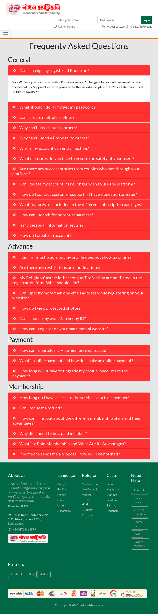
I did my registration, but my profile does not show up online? (71, 257)
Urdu (60, 505)
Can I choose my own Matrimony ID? (49, 318)
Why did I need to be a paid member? (49, 433)
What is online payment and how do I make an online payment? (72, 360)
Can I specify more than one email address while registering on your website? (78, 295)
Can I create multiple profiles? (43, 117)
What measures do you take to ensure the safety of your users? (73, 158)
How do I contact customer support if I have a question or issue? (74, 194)
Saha (110, 484)
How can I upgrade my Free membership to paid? (60, 350)
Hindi (60, 500)
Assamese (64, 510)
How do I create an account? (41, 235)
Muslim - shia (90, 489)
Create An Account (141, 26)
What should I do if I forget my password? (53, 106)
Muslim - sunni (91, 484)
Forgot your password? (115, 26)
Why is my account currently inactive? (50, 148)
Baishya (111, 505)
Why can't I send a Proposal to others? (50, 137)
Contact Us (138, 524)
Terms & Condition (140, 512)
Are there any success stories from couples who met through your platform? (76, 171)
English (62, 489)
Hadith (44, 574)
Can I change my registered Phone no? (50, 70)
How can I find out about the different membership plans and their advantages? (76, 420)
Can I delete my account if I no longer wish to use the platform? (73, 183)
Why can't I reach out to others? (44, 127)
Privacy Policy (138, 500)
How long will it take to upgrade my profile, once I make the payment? (70, 373)
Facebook (17, 574)
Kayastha (113, 489)
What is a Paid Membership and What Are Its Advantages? (69, 443)
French (61, 494)
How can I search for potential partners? (52, 214)
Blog (31, 574)
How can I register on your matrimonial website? (60, 328)
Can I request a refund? (37, 407)
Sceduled (112, 500)
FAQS (137, 533)
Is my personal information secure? (47, 224)
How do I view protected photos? (46, 308)
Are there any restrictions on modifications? (56, 267)
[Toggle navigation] (5, 34)
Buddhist (88, 509)
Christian (88, 515)
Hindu (85, 504)
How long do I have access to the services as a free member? (70, 397)
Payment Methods (139, 544)
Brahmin (112, 494)
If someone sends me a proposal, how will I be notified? (66, 453)
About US (139, 490)
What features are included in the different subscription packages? (77, 204)
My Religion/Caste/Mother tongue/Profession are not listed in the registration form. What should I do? (77, 280)
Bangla (61, 484)
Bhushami (113, 510)
